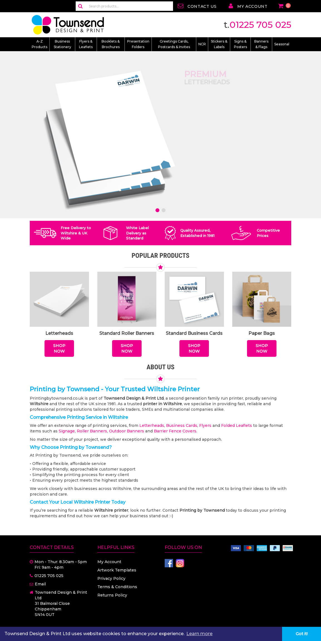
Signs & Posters (240, 44)
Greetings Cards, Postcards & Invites (174, 44)
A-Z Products (39, 44)
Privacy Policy (111, 578)
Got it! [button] (302, 633)
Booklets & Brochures (111, 44)
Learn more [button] (199, 633)
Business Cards (181, 425)
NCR (202, 44)
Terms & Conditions (117, 586)
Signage (67, 431)
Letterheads (151, 425)
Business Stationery (62, 44)
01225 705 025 (260, 24)
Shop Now (59, 348)
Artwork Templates (116, 570)
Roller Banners (92, 431)
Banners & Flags (261, 44)
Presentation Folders (138, 44)
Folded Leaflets (236, 425)
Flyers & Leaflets (86, 44)
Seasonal (281, 44)
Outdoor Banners (126, 431)
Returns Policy (112, 595)
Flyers (205, 425)
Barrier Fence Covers (175, 431)
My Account (109, 561)
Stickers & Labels (219, 44)
